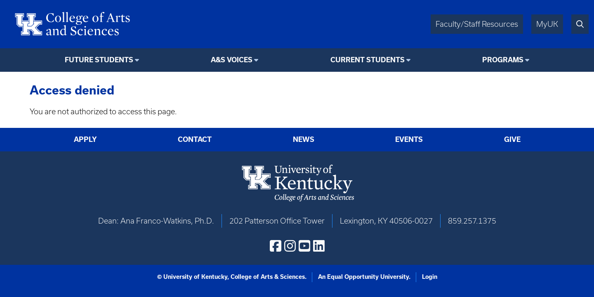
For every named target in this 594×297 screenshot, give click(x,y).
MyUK (547, 24)
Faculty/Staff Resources (477, 24)
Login (429, 276)
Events (409, 139)
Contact (195, 139)
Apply (85, 139)
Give (512, 139)
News (303, 139)
